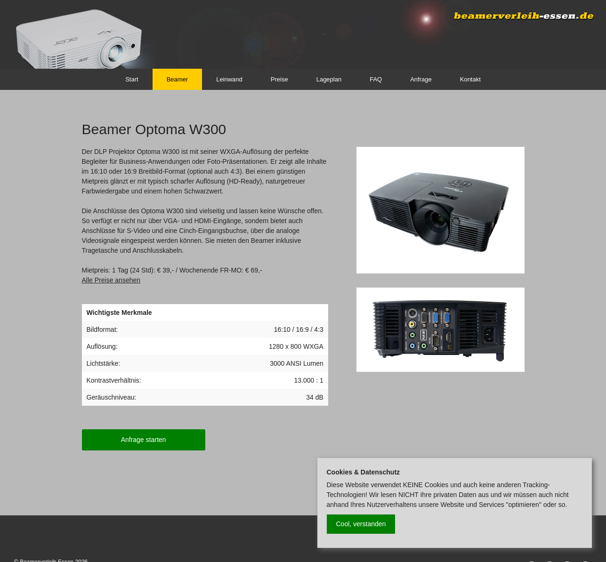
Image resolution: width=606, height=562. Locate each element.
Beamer (177, 79)
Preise (279, 79)
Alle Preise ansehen (111, 280)
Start (131, 79)
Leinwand (229, 79)
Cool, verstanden (361, 524)
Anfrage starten (143, 439)
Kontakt (470, 79)
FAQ (376, 79)
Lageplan (329, 79)
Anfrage (421, 79)
